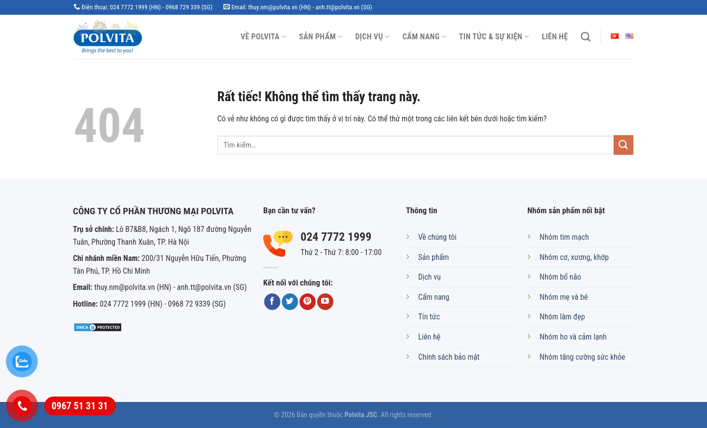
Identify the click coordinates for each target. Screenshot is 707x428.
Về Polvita (263, 37)
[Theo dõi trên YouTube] (325, 301)
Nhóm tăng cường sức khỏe (582, 357)
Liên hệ (555, 36)
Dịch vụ (372, 37)
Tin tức (429, 316)
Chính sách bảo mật (449, 357)
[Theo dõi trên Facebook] (272, 301)
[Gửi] (623, 144)
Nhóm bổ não (560, 277)
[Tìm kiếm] (585, 36)
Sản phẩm (321, 37)
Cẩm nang (424, 37)
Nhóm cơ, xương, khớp (574, 257)
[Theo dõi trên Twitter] (290, 301)
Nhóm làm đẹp (562, 316)
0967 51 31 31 (80, 406)
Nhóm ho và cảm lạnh (573, 337)
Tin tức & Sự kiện (494, 37)
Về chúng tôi (437, 237)
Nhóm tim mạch (564, 237)
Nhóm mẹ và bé (564, 297)
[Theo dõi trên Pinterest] (307, 301)
